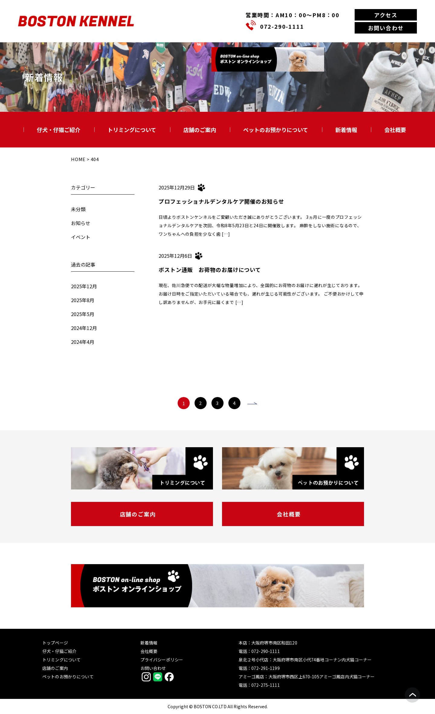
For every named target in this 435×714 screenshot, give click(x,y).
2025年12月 (84, 286)
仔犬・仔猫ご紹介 (58, 130)
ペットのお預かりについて (275, 130)
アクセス (386, 15)
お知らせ (80, 223)
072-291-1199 (265, 668)
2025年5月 (82, 314)
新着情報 (346, 130)
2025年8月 (82, 300)
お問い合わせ (386, 28)
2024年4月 (82, 341)
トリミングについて (132, 130)
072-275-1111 (265, 685)
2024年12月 (84, 327)
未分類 (78, 209)
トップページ (55, 643)
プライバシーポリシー (161, 660)
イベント (80, 237)
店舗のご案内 (199, 130)
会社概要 (395, 130)
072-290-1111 (282, 26)
